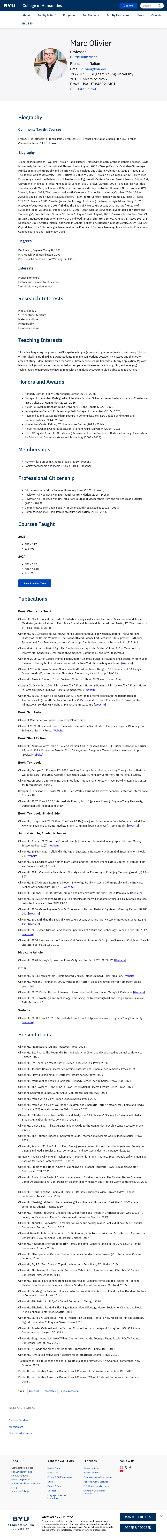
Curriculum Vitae (84, 56)
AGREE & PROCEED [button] (138, 1527)
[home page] (9, 5)
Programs (69, 15)
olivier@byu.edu (94, 69)
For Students (91, 15)
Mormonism (16, 1427)
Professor (50, 1391)
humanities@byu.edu (21, 1471)
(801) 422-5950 (83, 88)
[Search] (152, 5)
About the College (20, 1491)
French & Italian (70, 1391)
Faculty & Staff (47, 15)
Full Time (34, 1391)
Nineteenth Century (21, 1433)
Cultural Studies (18, 1420)
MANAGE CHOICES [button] (137, 1517)
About (26, 15)
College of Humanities (43, 5)
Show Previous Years (35, 583)
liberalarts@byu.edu (21, 1479)
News (140, 15)
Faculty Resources (118, 15)
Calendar (156, 15)
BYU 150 (27, 23)
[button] (161, 1516)
